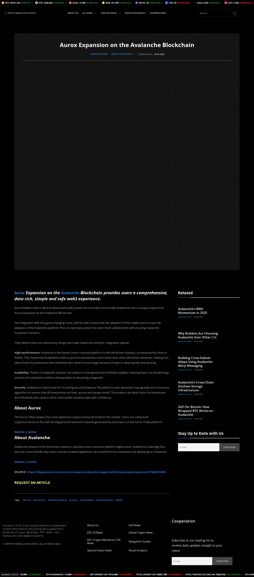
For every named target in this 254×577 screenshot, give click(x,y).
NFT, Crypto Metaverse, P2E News (104, 545)
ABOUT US (73, 13)
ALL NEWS (89, 13)
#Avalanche (39, 503)
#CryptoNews (87, 503)
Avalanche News (98, 53)
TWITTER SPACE (111, 13)
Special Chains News (122, 53)
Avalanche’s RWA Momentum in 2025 (193, 310)
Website (19, 431)
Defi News (135, 529)
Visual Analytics (138, 554)
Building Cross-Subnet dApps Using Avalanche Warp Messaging (196, 361)
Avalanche (73, 292)
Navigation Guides (140, 545)
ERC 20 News (95, 536)
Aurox (20, 292)
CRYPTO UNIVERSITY (135, 13)
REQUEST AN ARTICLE (34, 486)
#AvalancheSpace (57, 503)
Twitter (33, 431)
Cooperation (183, 524)
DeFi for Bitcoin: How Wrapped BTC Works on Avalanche (196, 410)
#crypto (73, 503)
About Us (92, 529)
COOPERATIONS (158, 13)
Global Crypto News (141, 536)
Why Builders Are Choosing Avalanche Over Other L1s (198, 336)
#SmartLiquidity (104, 503)
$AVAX (119, 503)
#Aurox (27, 503)
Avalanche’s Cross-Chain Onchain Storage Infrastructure (197, 385)
